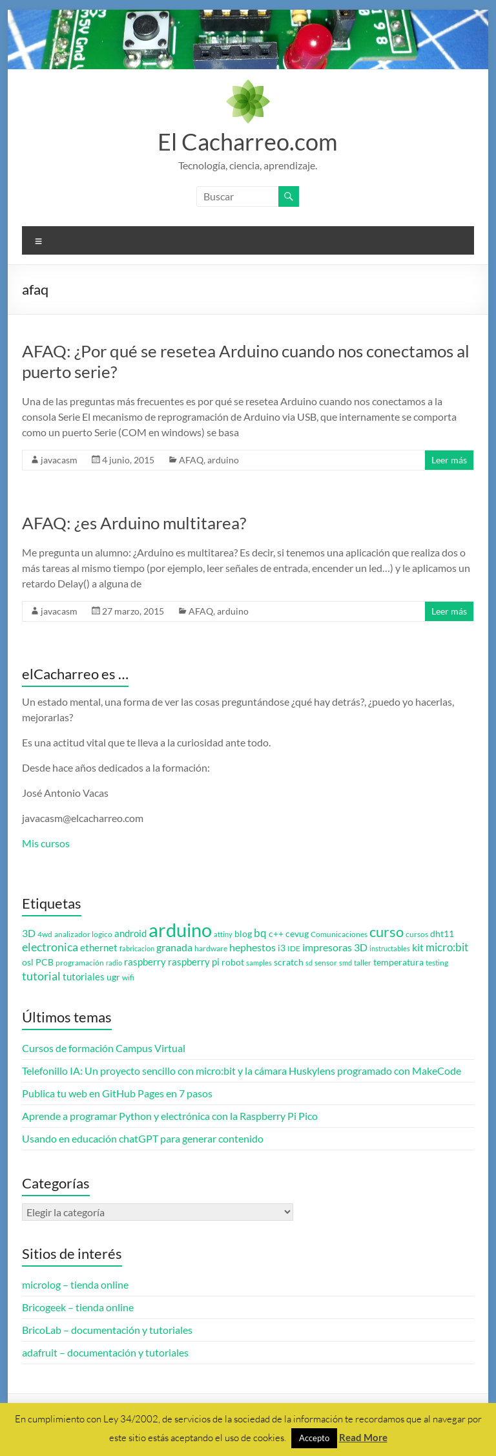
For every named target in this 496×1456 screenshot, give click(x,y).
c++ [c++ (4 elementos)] (276, 934)
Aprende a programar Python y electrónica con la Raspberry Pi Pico (170, 1116)
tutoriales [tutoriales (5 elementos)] (84, 976)
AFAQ (191, 459)
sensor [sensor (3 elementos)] (326, 962)
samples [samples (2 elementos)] (259, 962)
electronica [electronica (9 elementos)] (50, 947)
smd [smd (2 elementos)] (345, 962)
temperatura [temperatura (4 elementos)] (398, 962)
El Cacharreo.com (248, 141)
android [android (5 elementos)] (130, 933)
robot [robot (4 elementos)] (233, 962)
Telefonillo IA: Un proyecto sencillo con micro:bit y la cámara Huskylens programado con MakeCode (241, 1070)
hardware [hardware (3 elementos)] (210, 948)
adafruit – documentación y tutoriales (105, 1352)
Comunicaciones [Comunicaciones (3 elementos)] (339, 934)
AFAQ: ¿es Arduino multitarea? (134, 522)
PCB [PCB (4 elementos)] (45, 962)
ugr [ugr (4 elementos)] (113, 977)
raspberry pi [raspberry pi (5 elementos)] (194, 961)
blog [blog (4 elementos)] (243, 934)
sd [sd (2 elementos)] (309, 962)
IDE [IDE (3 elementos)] (293, 948)
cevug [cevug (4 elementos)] (297, 934)
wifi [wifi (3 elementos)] (128, 977)
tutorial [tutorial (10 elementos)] (41, 976)
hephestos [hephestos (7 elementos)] (252, 947)
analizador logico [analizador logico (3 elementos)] (83, 934)
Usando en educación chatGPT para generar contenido (143, 1138)
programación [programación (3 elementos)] (80, 962)
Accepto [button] (314, 1438)
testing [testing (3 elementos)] (437, 962)
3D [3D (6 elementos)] (29, 933)
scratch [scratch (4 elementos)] (289, 962)
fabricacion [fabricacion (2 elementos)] (136, 948)
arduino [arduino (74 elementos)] (180, 929)
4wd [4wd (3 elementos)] (44, 934)
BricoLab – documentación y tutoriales (107, 1330)
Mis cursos (46, 843)
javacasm (59, 459)
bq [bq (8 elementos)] (260, 933)
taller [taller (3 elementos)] (362, 962)
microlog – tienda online (75, 1284)
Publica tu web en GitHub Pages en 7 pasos (117, 1093)
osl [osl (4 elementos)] (28, 962)
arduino (223, 459)
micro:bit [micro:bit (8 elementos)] (447, 947)
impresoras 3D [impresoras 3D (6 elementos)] (334, 947)
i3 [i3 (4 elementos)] (281, 948)
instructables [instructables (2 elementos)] (389, 948)
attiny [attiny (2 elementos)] (223, 934)
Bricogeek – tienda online (78, 1307)
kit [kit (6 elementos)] (418, 947)
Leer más (449, 459)
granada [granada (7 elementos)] (174, 947)
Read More (363, 1437)
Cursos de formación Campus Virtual (103, 1048)
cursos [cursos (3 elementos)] (417, 934)
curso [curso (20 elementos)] (386, 931)
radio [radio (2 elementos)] (114, 962)
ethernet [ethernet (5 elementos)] (99, 947)
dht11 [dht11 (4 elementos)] (442, 934)
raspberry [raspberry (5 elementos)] (145, 961)
